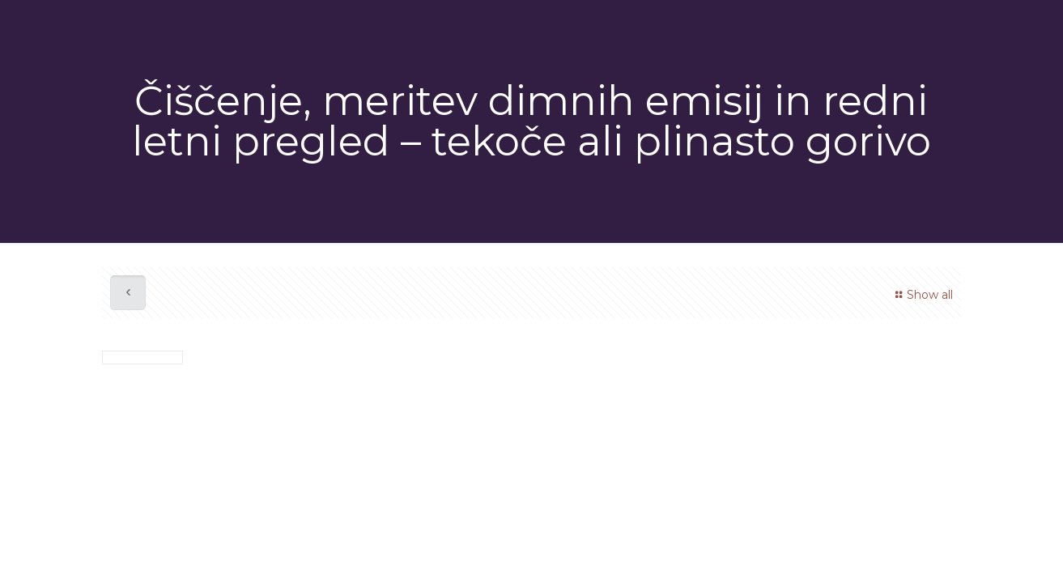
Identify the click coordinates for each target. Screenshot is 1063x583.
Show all (922, 294)
